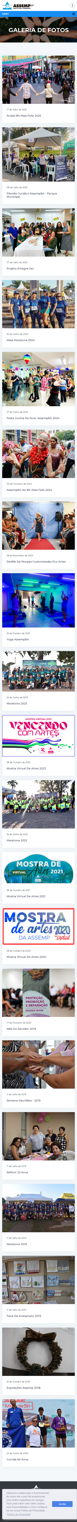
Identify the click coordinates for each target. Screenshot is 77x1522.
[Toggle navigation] (72, 5)
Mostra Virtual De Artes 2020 (34, 956)
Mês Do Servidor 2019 (33, 1027)
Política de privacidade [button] (18, 1514)
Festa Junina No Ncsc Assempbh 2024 (37, 417)
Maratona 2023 (31, 702)
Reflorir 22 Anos (31, 1171)
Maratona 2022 (31, 839)
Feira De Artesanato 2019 (33, 1315)
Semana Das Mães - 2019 (33, 1099)
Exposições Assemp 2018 (33, 1387)
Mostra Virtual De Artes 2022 (34, 768)
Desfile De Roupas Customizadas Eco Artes (38, 561)
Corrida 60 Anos (31, 1458)
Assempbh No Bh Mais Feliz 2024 (36, 490)
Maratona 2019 (31, 1243)
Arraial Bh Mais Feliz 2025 (24, 115)
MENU (5, 14)
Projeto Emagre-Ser (32, 267)
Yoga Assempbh (31, 638)
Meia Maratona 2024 (32, 339)
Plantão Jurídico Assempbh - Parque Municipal (37, 193)
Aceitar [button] (62, 1504)
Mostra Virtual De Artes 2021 (34, 895)
